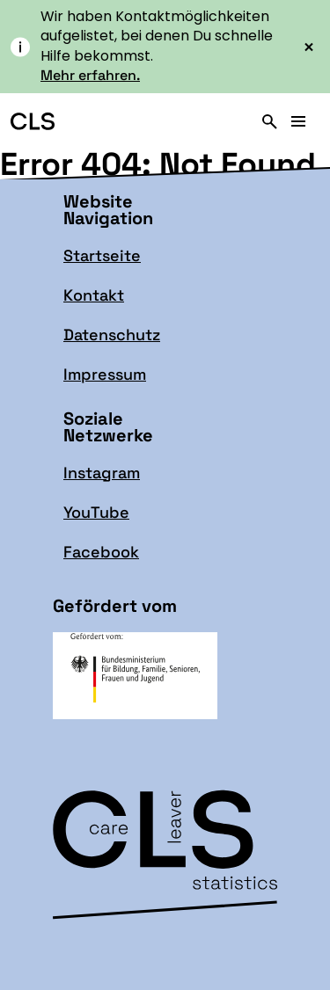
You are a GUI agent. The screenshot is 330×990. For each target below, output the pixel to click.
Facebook (101, 552)
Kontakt (93, 295)
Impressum (104, 374)
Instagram (101, 472)
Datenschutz (111, 334)
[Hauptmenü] (298, 121)
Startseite (102, 255)
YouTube (96, 512)
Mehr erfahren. (90, 75)
